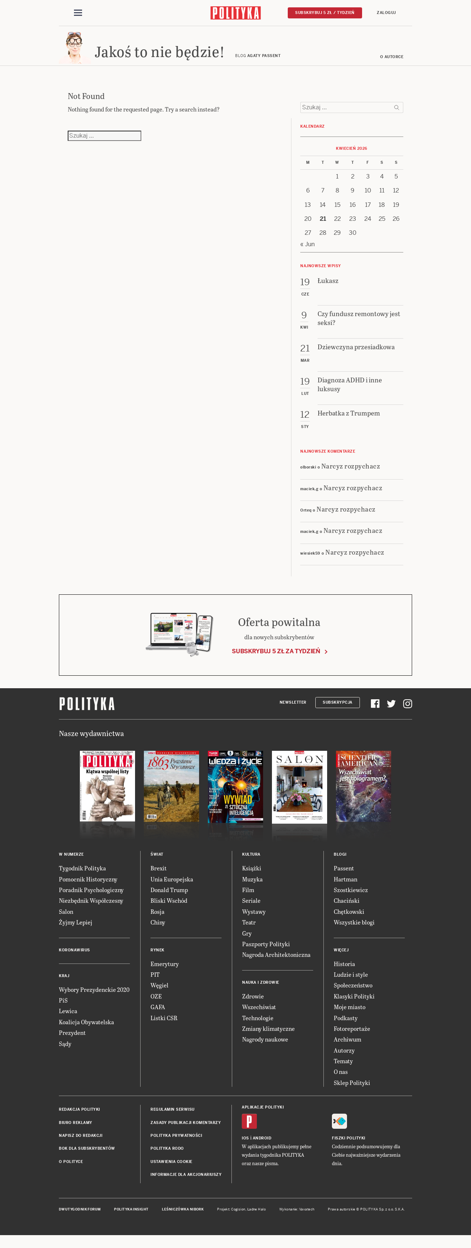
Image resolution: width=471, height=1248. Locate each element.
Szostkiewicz (351, 900)
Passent (344, 878)
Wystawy (254, 922)
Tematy (343, 1071)
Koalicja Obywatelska (86, 1032)
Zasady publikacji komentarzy (185, 1133)
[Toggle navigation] (78, 14)
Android (262, 1148)
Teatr (249, 933)
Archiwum (347, 1050)
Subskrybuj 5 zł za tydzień (276, 661)
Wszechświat (259, 1017)
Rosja (157, 922)
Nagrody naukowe (265, 1050)
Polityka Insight (131, 1219)
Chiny (157, 933)
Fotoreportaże (352, 1039)
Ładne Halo (256, 1219)
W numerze (71, 865)
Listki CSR (163, 1028)
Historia (344, 974)
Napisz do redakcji (80, 1146)
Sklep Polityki (352, 1093)
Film (248, 900)
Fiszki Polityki (348, 1148)
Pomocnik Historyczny (88, 889)
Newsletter (293, 712)
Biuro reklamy (75, 1133)
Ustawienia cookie (171, 1172)
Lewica (68, 1021)
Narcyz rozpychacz (350, 476)
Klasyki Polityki (354, 1006)
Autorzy (344, 1060)
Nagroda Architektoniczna (276, 965)
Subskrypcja (338, 712)
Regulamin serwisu (172, 1120)
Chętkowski (349, 922)
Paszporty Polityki (266, 954)
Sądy (65, 1054)
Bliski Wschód (168, 911)
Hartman (345, 889)
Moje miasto (349, 1017)
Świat (156, 865)
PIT (155, 984)
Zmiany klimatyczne (268, 1039)
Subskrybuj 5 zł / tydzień (325, 13)
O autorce (392, 67)
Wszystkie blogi (354, 933)
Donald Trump (169, 900)
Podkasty (346, 1028)
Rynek (157, 960)
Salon (66, 922)
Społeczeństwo (353, 995)
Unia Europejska (171, 889)
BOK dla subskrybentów (87, 1159)
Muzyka (252, 889)
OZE (156, 1006)
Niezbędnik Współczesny (91, 911)
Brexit (158, 878)
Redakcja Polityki (79, 1120)
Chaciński (347, 911)
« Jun (307, 254)
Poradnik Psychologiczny (91, 900)
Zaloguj (386, 13)
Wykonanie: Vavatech (297, 1219)
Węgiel (159, 995)
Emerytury (164, 974)
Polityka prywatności (176, 1146)
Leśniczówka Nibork (182, 1219)
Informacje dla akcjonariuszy (186, 1185)
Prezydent (72, 1043)
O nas (341, 1082)
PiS (63, 1010)
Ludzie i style (351, 984)
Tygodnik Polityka (82, 878)
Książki (251, 878)
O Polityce (71, 1172)
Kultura (251, 865)
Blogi (340, 865)
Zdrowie (253, 1006)
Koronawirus (74, 960)
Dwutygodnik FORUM (80, 1219)
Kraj (64, 986)
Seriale (251, 911)
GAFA (157, 1017)
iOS (245, 1148)
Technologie (257, 1028)
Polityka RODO (167, 1159)
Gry (247, 943)
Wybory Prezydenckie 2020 (94, 1000)
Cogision (238, 1219)
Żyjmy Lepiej (75, 933)
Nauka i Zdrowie (260, 992)
